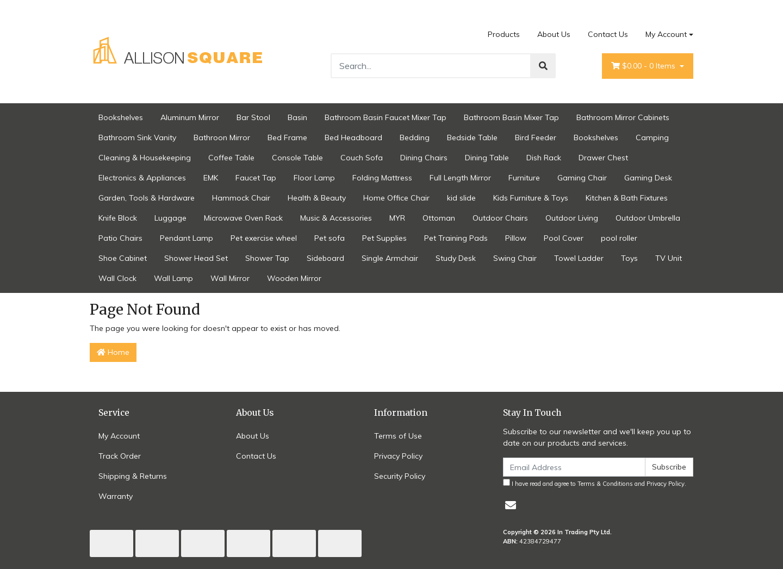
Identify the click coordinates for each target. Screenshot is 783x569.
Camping (652, 137)
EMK (210, 178)
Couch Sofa (361, 157)
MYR (397, 218)
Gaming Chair (582, 178)
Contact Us (608, 34)
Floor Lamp (314, 178)
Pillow (515, 238)
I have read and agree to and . (594, 483)
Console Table (297, 157)
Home (113, 352)
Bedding (415, 137)
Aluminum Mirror (189, 117)
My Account (119, 436)
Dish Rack (543, 157)
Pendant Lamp (186, 238)
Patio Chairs (120, 238)
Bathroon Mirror (222, 137)
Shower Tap (267, 258)
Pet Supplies (384, 238)
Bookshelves (120, 117)
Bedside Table (472, 137)
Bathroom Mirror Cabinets (622, 117)
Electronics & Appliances (142, 178)
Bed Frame (287, 137)
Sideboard (325, 258)
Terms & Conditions (605, 483)
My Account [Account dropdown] (666, 34)
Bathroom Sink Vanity (137, 137)
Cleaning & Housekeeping (144, 157)
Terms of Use (398, 436)
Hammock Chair (241, 198)
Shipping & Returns (132, 476)
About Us (553, 34)
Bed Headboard (353, 137)
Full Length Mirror (460, 178)
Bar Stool (253, 117)
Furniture (524, 178)
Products (504, 34)
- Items (644, 66)
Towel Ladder (579, 258)
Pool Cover (563, 238)
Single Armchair (390, 258)
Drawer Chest (603, 157)
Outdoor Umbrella (648, 218)
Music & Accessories (336, 218)
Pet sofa (329, 238)
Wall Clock (117, 278)
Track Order (119, 456)
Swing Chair (515, 258)
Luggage (170, 218)
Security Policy (399, 476)
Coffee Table (231, 157)
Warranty (115, 496)
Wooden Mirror (294, 278)
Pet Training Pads (456, 238)
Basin (297, 117)
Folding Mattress (382, 178)
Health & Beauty (317, 198)
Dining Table (487, 157)
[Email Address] (574, 467)
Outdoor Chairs (500, 218)
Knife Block (117, 218)
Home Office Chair (396, 198)
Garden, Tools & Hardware (146, 198)
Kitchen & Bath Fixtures (627, 198)
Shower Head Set (196, 258)
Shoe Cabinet (122, 258)
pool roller (619, 238)
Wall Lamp (173, 278)
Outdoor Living (571, 218)
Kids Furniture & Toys (530, 198)
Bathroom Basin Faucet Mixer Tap (385, 117)
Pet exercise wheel (264, 238)
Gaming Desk (648, 178)
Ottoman (438, 218)
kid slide (461, 198)
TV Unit (668, 258)
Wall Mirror (230, 278)
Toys (629, 258)
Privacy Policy (398, 456)
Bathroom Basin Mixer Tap (511, 117)
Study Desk (456, 258)
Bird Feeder (535, 137)
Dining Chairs (424, 157)
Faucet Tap (255, 178)
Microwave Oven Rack (243, 218)
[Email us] (510, 505)
